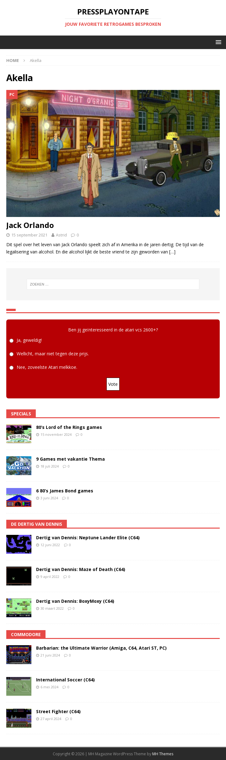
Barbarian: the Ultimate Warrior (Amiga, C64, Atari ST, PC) (101, 648)
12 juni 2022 (50, 544)
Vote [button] (113, 384)
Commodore (26, 634)
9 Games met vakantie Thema (70, 459)
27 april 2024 (50, 718)
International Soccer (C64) (65, 680)
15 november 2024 (56, 434)
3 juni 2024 (49, 498)
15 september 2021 (29, 235)
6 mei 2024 (49, 687)
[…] (172, 252)
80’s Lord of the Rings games (69, 427)
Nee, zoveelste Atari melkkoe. (47, 367)
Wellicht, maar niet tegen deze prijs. (53, 354)
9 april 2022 (49, 576)
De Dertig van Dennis (36, 524)
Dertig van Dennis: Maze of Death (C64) (80, 569)
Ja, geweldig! (29, 340)
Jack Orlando (30, 225)
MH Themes (162, 754)
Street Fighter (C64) (58, 711)
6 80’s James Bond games (64, 491)
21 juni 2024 (50, 655)
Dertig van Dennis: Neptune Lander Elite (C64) (88, 538)
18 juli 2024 (49, 466)
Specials (21, 414)
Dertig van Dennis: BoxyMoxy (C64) (75, 601)
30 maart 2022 (52, 608)
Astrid (61, 235)
